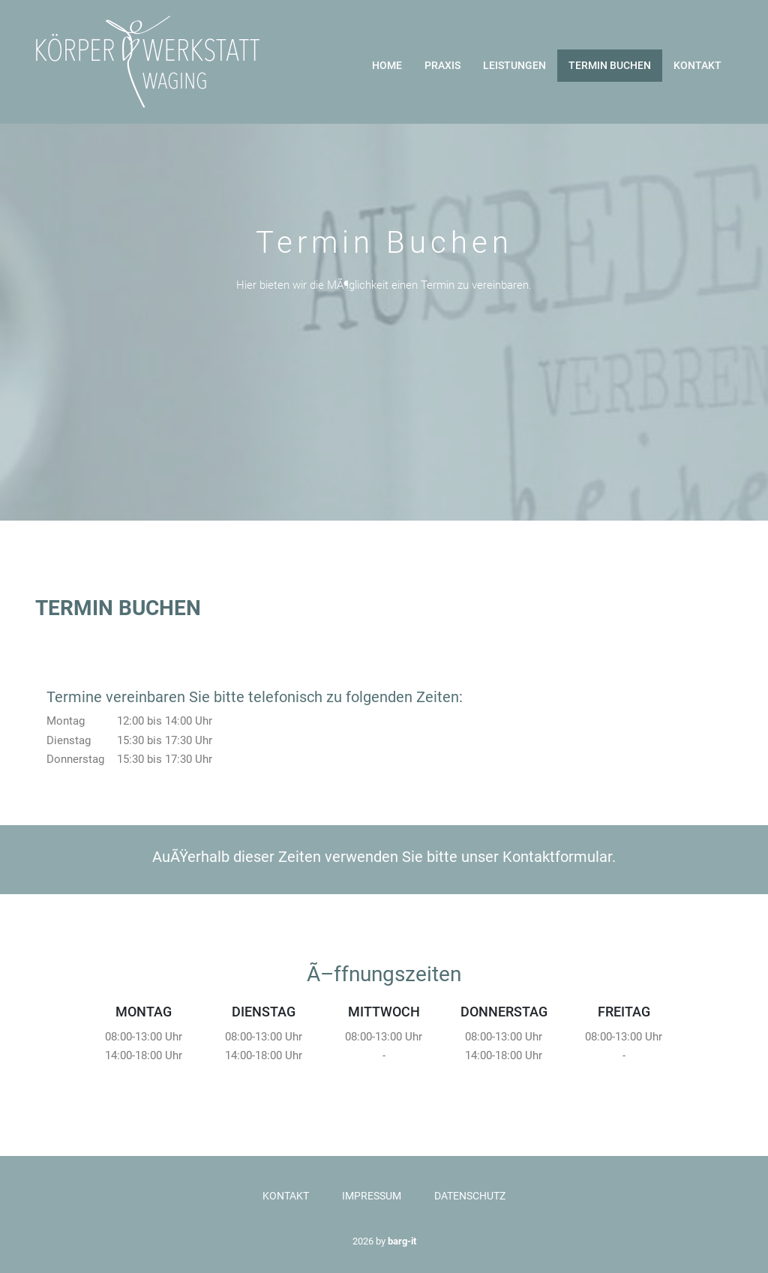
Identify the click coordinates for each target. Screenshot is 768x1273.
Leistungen (514, 65)
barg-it (402, 1241)
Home (387, 65)
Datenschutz (470, 1196)
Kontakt (698, 65)
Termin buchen (609, 65)
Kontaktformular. (559, 857)
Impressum (371, 1196)
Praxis (442, 65)
